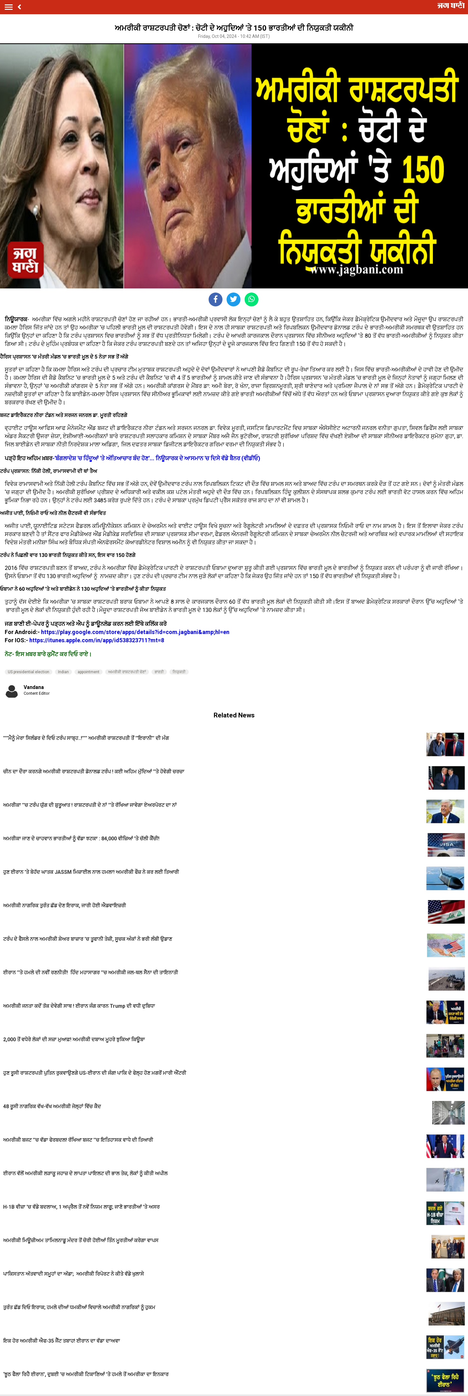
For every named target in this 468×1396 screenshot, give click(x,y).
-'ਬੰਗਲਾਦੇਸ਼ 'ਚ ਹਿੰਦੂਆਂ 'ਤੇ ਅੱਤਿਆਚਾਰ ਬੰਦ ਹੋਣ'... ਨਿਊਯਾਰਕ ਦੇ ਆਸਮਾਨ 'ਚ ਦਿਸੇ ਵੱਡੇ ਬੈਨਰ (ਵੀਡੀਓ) (156, 458)
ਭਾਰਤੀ (159, 672)
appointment (88, 672)
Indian (63, 672)
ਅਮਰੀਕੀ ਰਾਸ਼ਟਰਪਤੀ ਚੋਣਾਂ (127, 672)
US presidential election (28, 672)
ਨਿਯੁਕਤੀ (179, 672)
